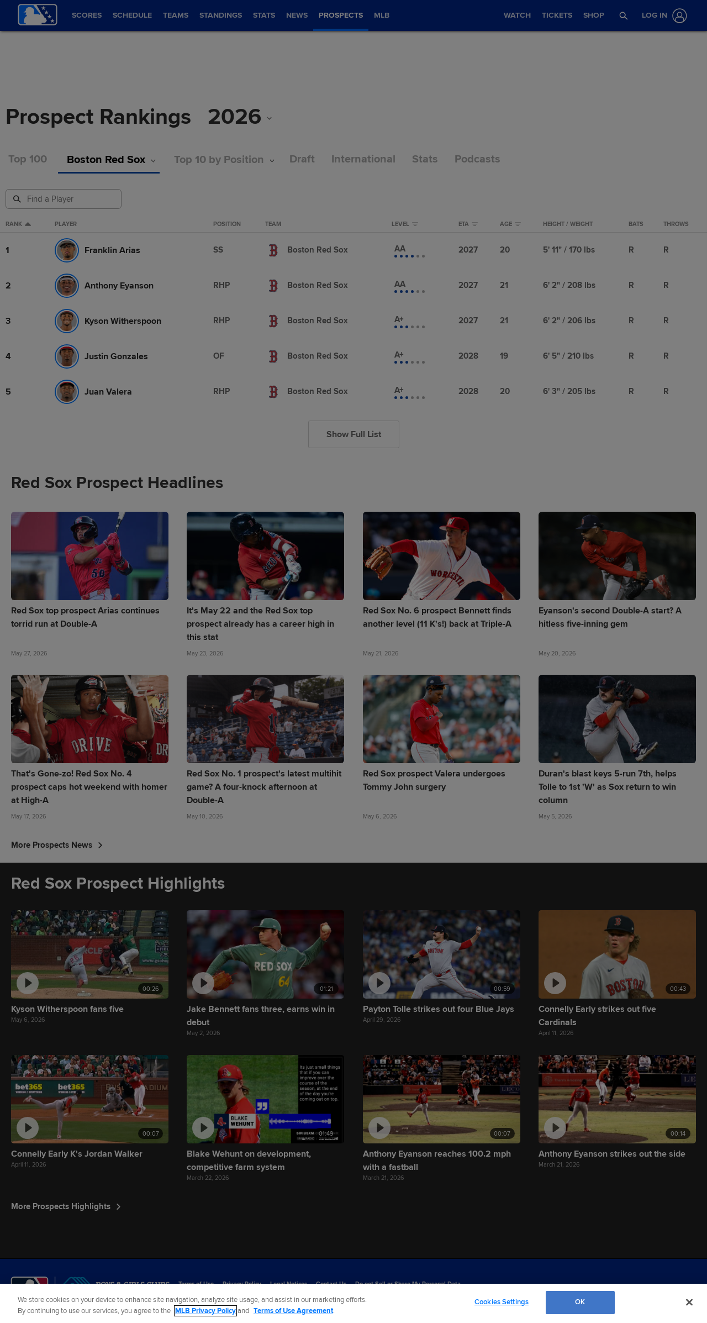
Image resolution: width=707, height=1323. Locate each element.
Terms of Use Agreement (293, 1310)
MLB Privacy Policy (205, 1310)
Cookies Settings (501, 1302)
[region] (353, 1303)
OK (580, 1302)
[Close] (689, 1302)
